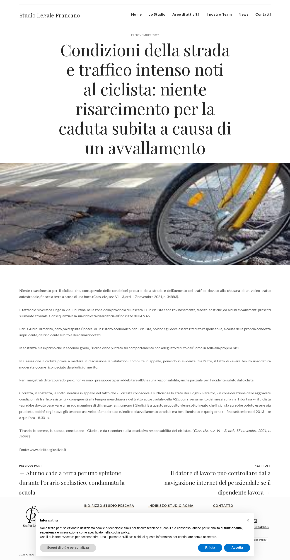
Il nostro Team (219, 14)
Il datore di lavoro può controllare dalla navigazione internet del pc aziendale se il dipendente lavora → (217, 482)
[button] (247, 520)
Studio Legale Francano (49, 15)
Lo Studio (156, 14)
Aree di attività (186, 14)
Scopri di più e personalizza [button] (68, 547)
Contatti (263, 14)
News (244, 14)
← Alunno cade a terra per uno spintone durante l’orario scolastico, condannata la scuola (72, 482)
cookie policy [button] (120, 532)
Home (136, 14)
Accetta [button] (237, 547)
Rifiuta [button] (210, 547)
